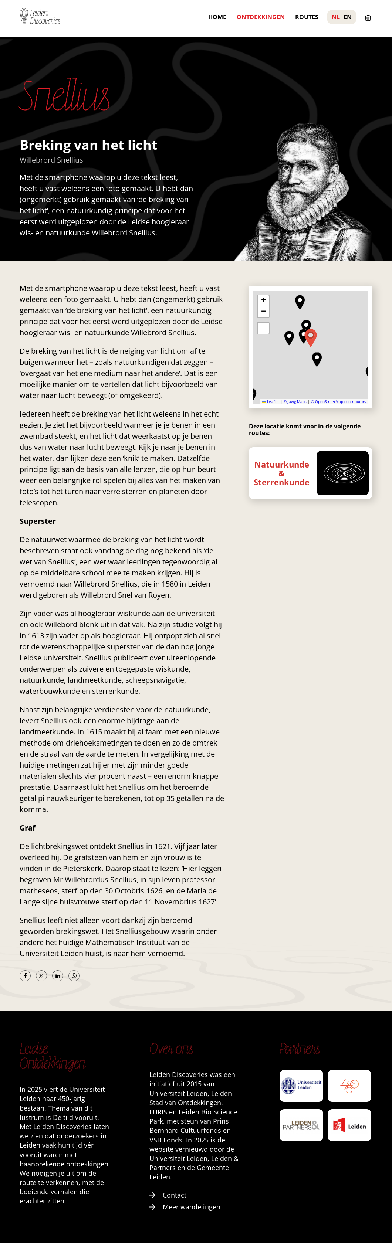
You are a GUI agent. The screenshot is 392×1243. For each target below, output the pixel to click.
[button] (289, 338)
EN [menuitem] (348, 17)
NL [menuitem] (336, 17)
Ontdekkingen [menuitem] (261, 17)
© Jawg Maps (295, 401)
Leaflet (270, 401)
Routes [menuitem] (306, 17)
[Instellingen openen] (368, 18)
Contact (167, 1195)
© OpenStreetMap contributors (338, 401)
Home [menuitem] (217, 17)
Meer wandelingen (184, 1206)
